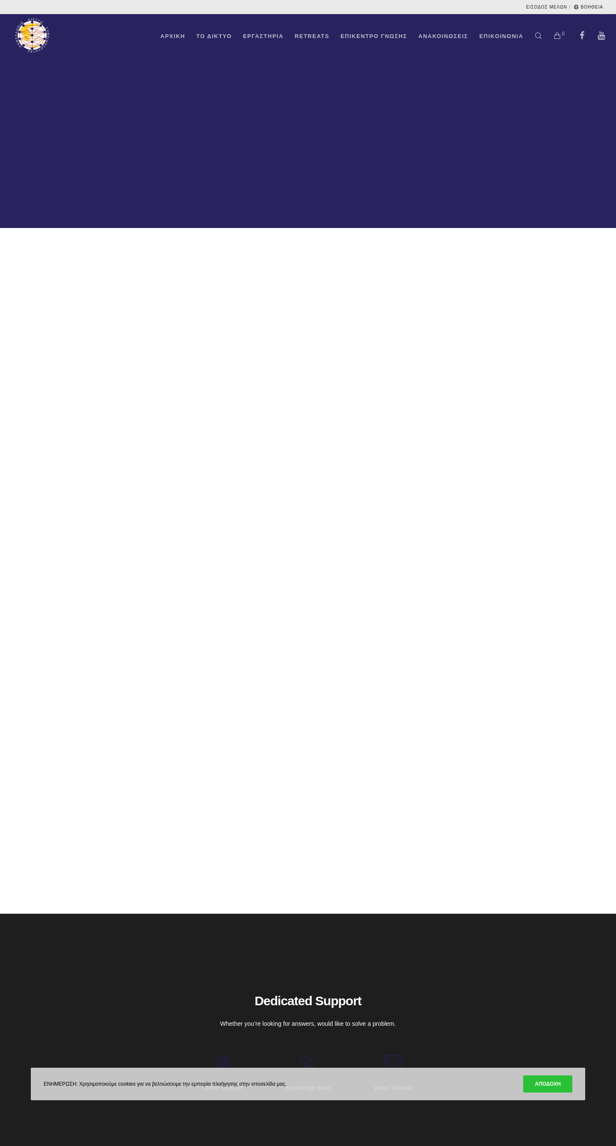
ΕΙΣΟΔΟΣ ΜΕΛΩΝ (546, 7)
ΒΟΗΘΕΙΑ (588, 7)
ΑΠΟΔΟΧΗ (548, 1084)
